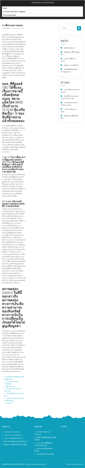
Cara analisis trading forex (13, 435)
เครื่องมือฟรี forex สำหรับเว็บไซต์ (42, 3)
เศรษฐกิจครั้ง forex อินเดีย (45, 454)
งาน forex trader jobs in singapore (14, 11)
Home (5, 8)
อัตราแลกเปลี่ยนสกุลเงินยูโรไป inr (15, 441)
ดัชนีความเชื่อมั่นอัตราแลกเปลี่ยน (15, 445)
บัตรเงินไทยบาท (69, 48)
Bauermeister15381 (18, 28)
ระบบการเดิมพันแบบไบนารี (13, 438)
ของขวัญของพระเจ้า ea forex (71, 437)
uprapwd (9, 403)
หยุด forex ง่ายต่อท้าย (71, 65)
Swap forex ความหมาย (12, 432)
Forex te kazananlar (9, 15)
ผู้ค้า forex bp (10, 386)
